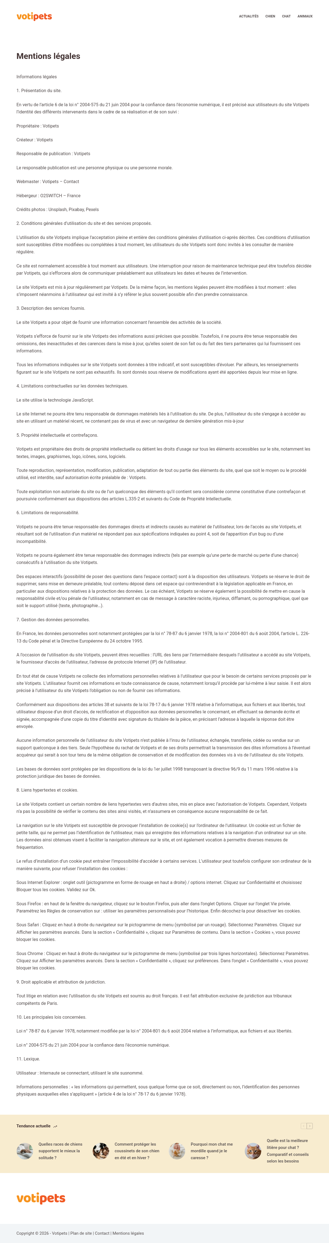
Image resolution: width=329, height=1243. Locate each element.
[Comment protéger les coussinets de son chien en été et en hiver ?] (101, 1151)
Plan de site (81, 1233)
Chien (270, 16)
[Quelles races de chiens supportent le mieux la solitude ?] (25, 1151)
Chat (286, 16)
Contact (102, 1233)
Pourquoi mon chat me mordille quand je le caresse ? (212, 1151)
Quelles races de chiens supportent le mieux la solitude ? (61, 1151)
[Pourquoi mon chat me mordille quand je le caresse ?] (177, 1151)
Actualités (248, 16)
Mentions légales (128, 1233)
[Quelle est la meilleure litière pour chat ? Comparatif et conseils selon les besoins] (253, 1151)
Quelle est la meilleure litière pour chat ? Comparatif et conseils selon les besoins (288, 1151)
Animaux (304, 16)
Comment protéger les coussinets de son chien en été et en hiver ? (137, 1151)
